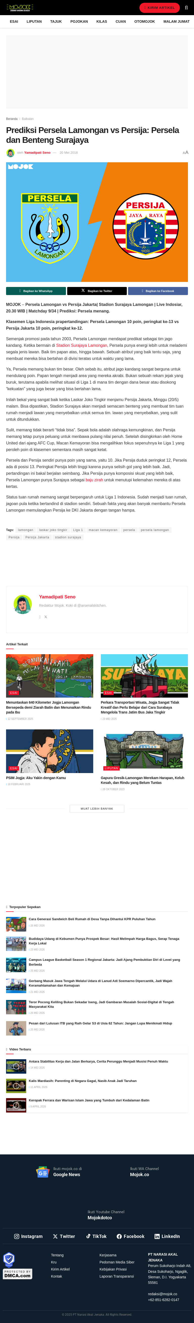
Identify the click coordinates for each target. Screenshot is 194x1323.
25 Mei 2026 (37, 970)
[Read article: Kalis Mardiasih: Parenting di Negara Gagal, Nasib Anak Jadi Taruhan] (16, 1086)
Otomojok (144, 21)
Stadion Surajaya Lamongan (81, 345)
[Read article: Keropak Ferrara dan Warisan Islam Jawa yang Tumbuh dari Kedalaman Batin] (16, 1105)
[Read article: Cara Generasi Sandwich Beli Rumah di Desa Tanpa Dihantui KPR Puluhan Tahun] (16, 924)
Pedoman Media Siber (117, 1262)
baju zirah (94, 480)
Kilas (101, 21)
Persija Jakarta (37, 537)
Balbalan (28, 119)
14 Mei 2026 (37, 1067)
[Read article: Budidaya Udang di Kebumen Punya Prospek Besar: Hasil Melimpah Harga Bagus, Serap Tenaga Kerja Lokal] (16, 944)
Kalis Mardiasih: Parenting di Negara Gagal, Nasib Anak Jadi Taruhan (83, 1081)
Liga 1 (78, 530)
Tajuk (56, 21)
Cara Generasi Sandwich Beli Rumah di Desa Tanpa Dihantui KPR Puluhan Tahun (92, 919)
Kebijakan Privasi (113, 1269)
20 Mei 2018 (69, 152)
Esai (14, 21)
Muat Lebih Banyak (97, 808)
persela (129, 530)
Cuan (121, 21)
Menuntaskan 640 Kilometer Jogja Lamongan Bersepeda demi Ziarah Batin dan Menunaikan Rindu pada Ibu (48, 707)
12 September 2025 (19, 719)
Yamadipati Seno (37, 152)
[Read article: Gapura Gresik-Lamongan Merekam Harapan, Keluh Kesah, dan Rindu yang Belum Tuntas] (144, 751)
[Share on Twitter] (97, 291)
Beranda (11, 119)
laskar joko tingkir (53, 530)
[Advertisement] (97, 569)
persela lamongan (155, 530)
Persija (14, 537)
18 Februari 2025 (18, 784)
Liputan (34, 21)
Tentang (57, 1255)
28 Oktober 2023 (113, 789)
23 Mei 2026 (37, 949)
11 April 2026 (38, 1087)
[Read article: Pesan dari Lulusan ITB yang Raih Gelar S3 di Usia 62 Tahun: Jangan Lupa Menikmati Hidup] (16, 1028)
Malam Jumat (176, 21)
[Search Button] (186, 7)
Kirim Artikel (159, 8)
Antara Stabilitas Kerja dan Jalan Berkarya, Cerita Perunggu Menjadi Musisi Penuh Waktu (98, 1061)
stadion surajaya (68, 537)
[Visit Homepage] (20, 8)
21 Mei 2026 (37, 992)
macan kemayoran (103, 530)
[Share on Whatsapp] (36, 291)
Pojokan (79, 21)
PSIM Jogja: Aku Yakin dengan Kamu (36, 778)
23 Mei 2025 (109, 719)
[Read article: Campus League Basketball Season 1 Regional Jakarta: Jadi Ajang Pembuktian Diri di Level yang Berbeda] (16, 965)
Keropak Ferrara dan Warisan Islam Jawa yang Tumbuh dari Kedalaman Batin (89, 1100)
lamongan (25, 530)
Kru (54, 1262)
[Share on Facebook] (158, 291)
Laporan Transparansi (117, 1276)
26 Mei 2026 (37, 925)
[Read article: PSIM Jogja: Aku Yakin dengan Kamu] (49, 751)
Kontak (56, 1276)
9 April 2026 (37, 1106)
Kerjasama (108, 1255)
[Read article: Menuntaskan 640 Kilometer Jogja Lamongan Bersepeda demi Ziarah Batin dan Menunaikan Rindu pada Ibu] (49, 676)
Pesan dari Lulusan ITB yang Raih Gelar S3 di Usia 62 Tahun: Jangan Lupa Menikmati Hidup (100, 1023)
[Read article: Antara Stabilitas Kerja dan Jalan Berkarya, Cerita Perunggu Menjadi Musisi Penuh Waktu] (16, 1066)
